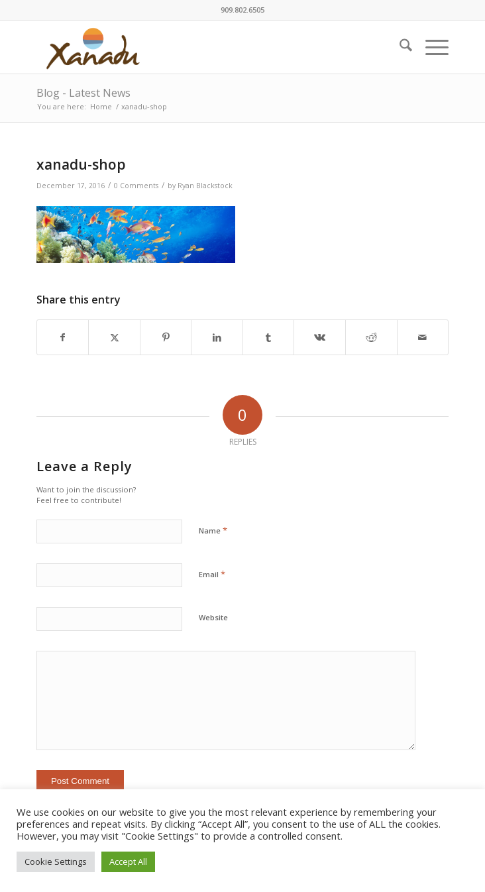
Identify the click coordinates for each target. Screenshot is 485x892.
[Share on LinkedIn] (216, 337)
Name (213, 530)
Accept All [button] (128, 861)
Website (213, 617)
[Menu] (430, 47)
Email (212, 574)
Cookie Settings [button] (56, 861)
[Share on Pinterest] (165, 337)
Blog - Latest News (83, 92)
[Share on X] (114, 337)
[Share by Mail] (423, 337)
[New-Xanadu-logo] (201, 47)
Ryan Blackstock (205, 185)
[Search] (399, 47)
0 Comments (136, 185)
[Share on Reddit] (371, 337)
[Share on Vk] (319, 337)
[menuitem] (399, 47)
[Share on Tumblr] (268, 337)
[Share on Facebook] (63, 337)
